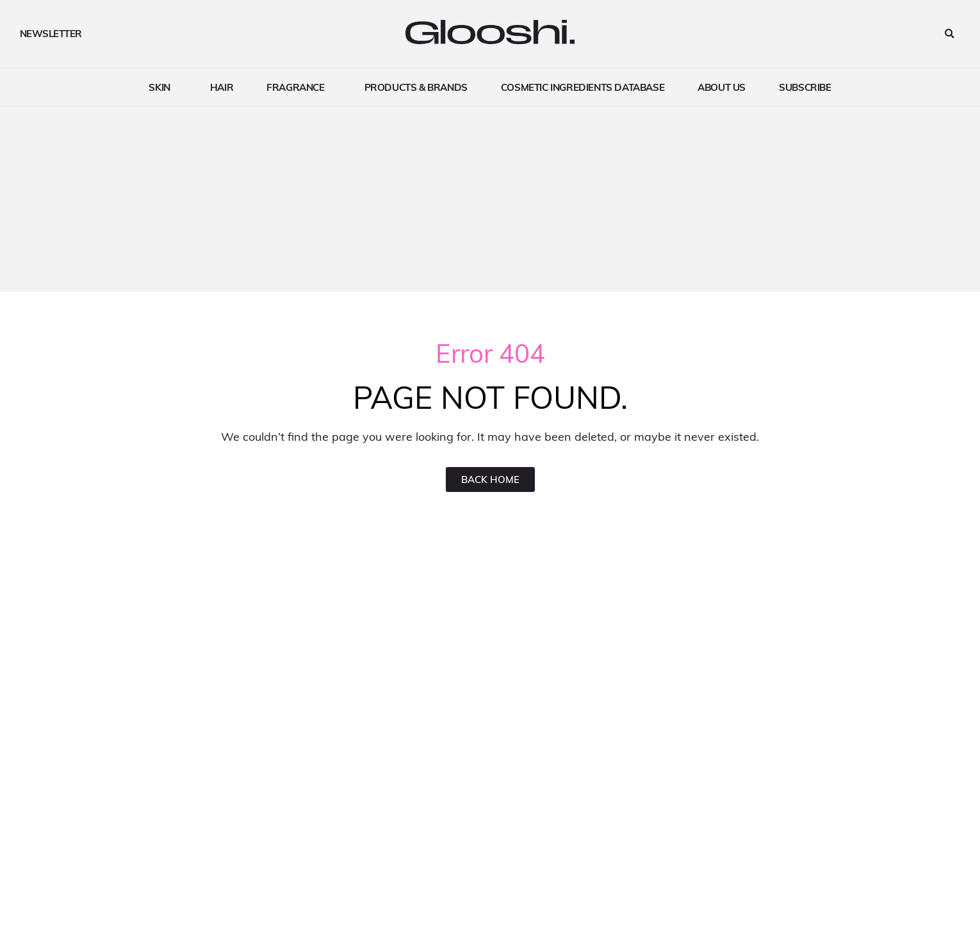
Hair (221, 86)
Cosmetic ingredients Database (582, 86)
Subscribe (805, 86)
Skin (162, 86)
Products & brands (416, 86)
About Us (722, 86)
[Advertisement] (490, 202)
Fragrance (298, 86)
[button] (949, 34)
